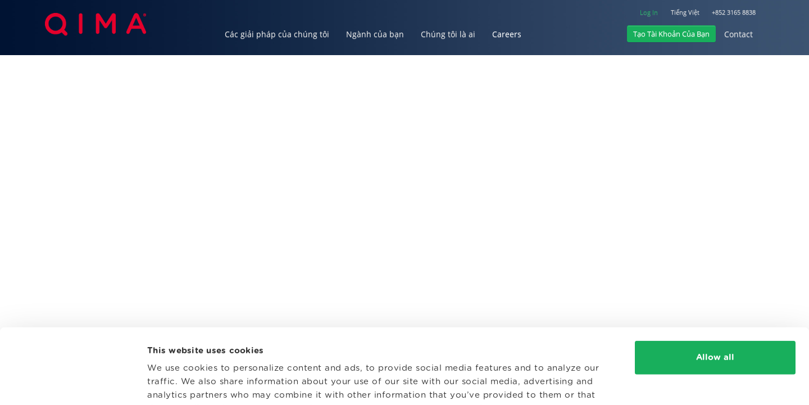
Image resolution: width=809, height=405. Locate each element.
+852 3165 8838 (734, 12)
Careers (506, 34)
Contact (738, 34)
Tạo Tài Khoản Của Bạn (671, 34)
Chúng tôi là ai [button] (448, 34)
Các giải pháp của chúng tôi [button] (277, 34)
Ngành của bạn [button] (375, 34)
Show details (175, 383)
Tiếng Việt (685, 12)
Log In (649, 12)
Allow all (715, 287)
